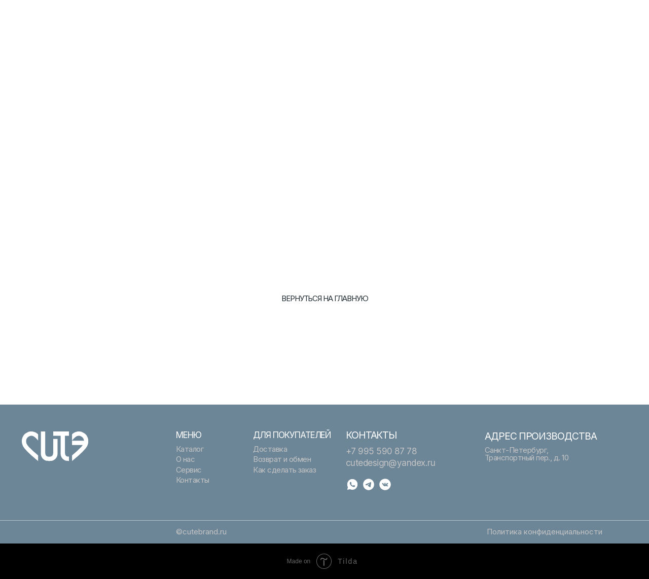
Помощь (499, 16)
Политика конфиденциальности (544, 531)
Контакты (501, 26)
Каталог (344, 16)
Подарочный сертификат (219, 16)
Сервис (189, 26)
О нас (340, 26)
